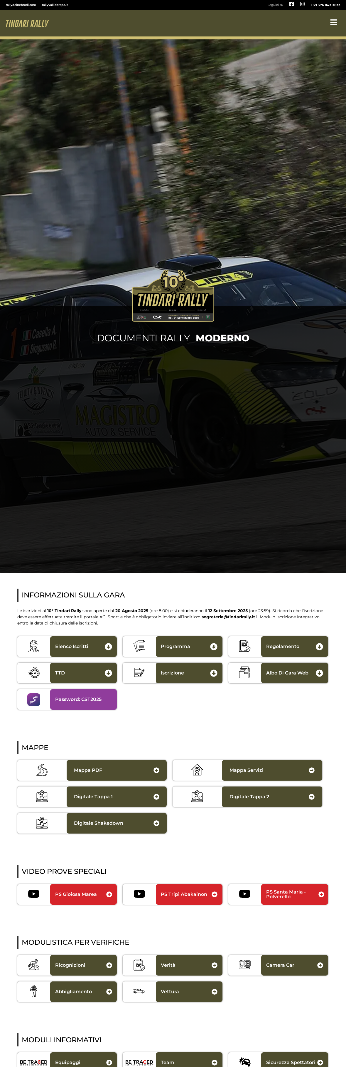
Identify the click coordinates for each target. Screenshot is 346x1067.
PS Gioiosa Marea (76, 894)
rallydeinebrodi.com (21, 5)
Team (167, 1062)
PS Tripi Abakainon (184, 894)
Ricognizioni (70, 965)
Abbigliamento (73, 991)
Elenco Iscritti (71, 646)
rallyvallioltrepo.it (55, 5)
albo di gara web (287, 673)
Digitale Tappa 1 (93, 796)
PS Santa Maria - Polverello (286, 894)
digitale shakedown (98, 823)
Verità (168, 965)
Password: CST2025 (78, 699)
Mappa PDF (88, 770)
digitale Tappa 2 (249, 796)
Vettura (170, 991)
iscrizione (172, 673)
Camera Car (280, 965)
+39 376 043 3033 (325, 5)
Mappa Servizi (246, 770)
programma (175, 646)
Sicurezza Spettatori (290, 1062)
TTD (60, 673)
